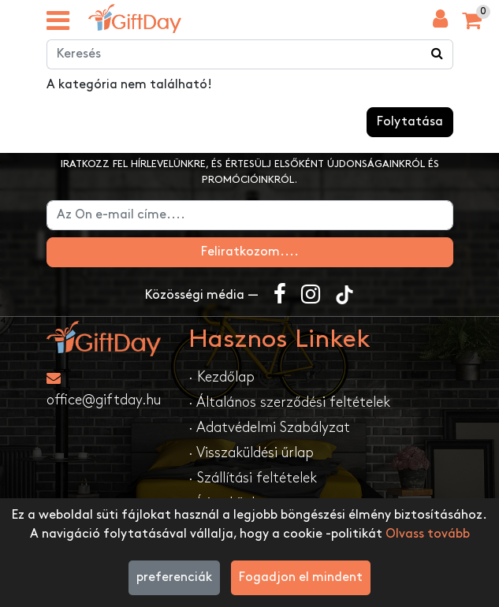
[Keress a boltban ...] (437, 54)
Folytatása (410, 122)
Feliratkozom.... (250, 252)
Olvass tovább (427, 534)
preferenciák (174, 577)
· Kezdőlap (221, 377)
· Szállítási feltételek (252, 478)
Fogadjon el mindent (301, 577)
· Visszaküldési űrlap (251, 453)
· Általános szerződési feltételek (289, 402)
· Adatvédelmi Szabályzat (269, 427)
